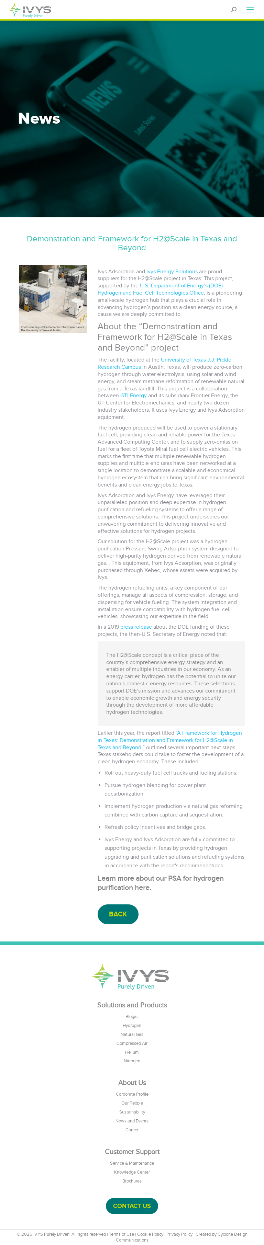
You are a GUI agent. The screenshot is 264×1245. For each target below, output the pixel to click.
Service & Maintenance (132, 1163)
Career (132, 1130)
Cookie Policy (150, 1234)
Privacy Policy (179, 1234)
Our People (132, 1103)
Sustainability (132, 1112)
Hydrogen (132, 1025)
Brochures (132, 1181)
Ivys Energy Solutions (172, 271)
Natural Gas (132, 1034)
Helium (132, 1052)
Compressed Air (132, 1043)
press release (136, 627)
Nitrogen (132, 1061)
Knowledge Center (132, 1172)
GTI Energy (133, 395)
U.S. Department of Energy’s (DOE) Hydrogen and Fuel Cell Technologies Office (160, 289)
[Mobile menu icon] (250, 9)
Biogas (132, 1016)
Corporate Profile (132, 1094)
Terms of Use (121, 1234)
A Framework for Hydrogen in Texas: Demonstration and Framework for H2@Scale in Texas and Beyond (170, 740)
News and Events (132, 1121)
